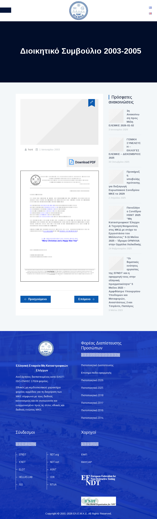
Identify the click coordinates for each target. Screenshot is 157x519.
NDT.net (54, 462)
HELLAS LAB (25, 477)
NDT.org (54, 454)
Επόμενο (86, 299)
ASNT (53, 469)
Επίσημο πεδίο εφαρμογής (96, 373)
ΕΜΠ (84, 454)
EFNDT (23, 454)
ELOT (22, 469)
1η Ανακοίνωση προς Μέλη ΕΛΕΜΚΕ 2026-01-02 (124, 118)
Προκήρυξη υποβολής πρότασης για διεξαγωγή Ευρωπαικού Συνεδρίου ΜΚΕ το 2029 (124, 182)
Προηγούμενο (35, 299)
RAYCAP (86, 461)
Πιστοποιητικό (92, 380)
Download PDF (85, 162)
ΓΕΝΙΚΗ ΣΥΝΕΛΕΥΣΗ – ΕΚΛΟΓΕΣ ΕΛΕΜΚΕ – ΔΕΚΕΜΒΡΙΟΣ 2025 (125, 148)
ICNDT (22, 462)
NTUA (53, 484)
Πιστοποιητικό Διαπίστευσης (97, 365)
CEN (52, 477)
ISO (21, 484)
